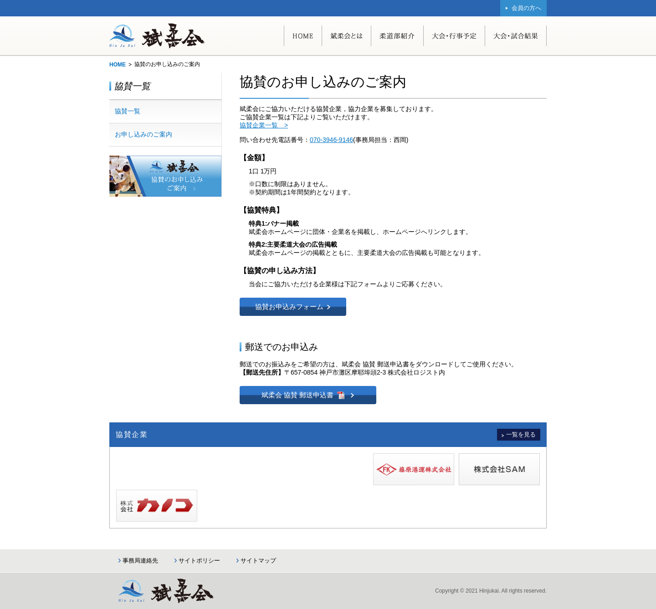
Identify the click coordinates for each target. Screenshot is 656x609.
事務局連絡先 (140, 560)
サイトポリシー (199, 560)
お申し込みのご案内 (143, 134)
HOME (117, 64)
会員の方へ (526, 8)
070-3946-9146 (331, 139)
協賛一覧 (127, 111)
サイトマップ (258, 560)
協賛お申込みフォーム (289, 306)
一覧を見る (521, 434)
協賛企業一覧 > (264, 125)
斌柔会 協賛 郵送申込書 (297, 395)
